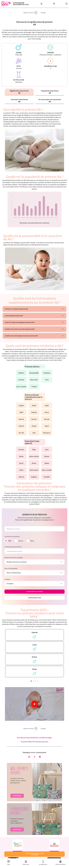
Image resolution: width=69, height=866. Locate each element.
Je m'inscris (17, 795)
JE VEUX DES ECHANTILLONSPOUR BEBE (34, 854)
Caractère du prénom (19, 100)
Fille (9, 541)
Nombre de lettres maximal (13, 557)
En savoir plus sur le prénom (50, 100)
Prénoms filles (26, 741)
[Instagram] (29, 757)
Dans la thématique (10, 568)
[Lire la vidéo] (34, 704)
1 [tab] (31, 681)
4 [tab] (37, 681)
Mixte (32, 541)
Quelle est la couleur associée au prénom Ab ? (20, 329)
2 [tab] (33, 681)
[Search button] (66, 4)
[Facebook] (34, 757)
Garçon (20, 541)
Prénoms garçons (41, 741)
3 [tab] (35, 681)
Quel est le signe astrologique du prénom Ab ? (20, 322)
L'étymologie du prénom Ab (14, 315)
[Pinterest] (40, 757)
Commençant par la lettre (13, 547)
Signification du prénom (19, 92)
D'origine (7, 579)
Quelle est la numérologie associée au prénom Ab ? (21, 336)
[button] (8, 862)
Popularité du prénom (50, 92)
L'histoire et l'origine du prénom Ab (16, 309)
